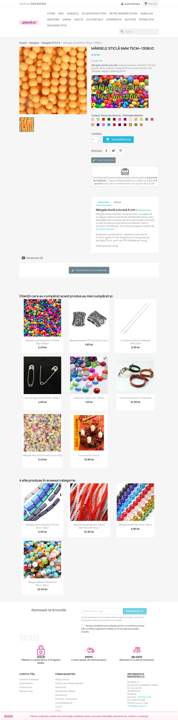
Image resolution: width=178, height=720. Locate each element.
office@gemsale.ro (137, 706)
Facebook (23, 638)
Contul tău (27, 674)
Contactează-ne (63, 702)
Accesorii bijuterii (94, 13)
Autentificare (26, 683)
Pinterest (121, 151)
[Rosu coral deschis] (142, 125)
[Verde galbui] (142, 120)
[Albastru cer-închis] (109, 125)
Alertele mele (26, 691)
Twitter (29, 638)
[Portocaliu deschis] (131, 125)
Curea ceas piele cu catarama (135, 397)
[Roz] (93, 120)
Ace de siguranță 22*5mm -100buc (42, 397)
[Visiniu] (126, 125)
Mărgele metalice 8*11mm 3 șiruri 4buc (89, 340)
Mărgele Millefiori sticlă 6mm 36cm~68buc (42, 584)
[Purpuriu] (126, 120)
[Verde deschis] (99, 120)
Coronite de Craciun (89, 455)
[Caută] (139, 32)
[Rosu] (104, 120)
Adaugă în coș (118, 140)
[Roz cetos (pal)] (131, 120)
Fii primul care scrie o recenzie (89, 270)
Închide (9, 716)
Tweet (113, 151)
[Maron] (115, 120)
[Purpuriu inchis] (120, 125)
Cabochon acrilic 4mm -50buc (89, 397)
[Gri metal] (147, 120)
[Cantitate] (95, 139)
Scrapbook (114, 19)
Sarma (66, 19)
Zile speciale (94, 19)
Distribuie (106, 151)
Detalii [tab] (117, 202)
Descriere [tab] (103, 202)
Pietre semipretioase (123, 13)
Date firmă (60, 687)
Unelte (78, 19)
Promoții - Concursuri (66, 698)
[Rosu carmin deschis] (153, 120)
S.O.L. (58, 710)
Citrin (51, 13)
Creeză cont (25, 687)
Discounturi (61, 695)
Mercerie (53, 19)
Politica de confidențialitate (69, 683)
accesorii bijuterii (105, 229)
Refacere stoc (57, 25)
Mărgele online (144, 210)
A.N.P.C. (59, 706)
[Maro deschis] (136, 120)
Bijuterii (130, 19)
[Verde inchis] (109, 120)
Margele (73, 13)
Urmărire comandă (28, 679)
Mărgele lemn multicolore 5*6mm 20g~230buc (42, 342)
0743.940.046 (38, 3)
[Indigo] (99, 125)
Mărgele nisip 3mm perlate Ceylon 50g (42, 455)
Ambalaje (146, 13)
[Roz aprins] (120, 120)
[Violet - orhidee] (104, 125)
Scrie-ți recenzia (103, 160)
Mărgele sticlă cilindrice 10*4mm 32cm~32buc (42, 526)
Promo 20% (146, 19)
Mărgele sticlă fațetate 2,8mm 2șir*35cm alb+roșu (89, 526)
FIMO (61, 13)
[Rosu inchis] (115, 125)
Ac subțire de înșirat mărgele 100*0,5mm (135, 342)
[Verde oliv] (136, 125)
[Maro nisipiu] (93, 125)
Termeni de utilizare (65, 691)
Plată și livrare (62, 679)
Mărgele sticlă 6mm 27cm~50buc (135, 524)
